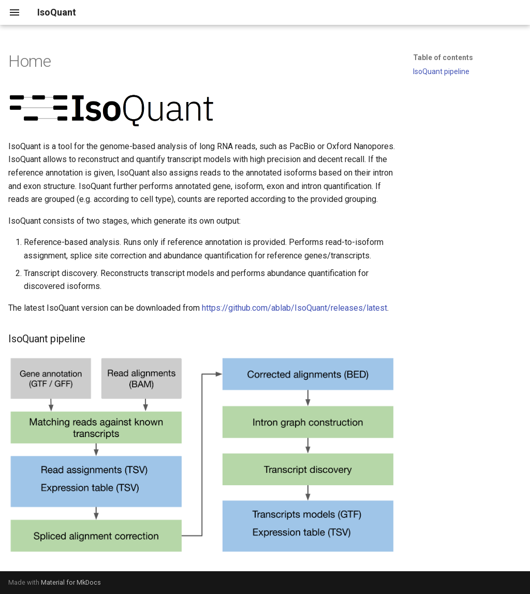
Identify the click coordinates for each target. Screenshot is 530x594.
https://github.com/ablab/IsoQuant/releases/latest (294, 308)
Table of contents (443, 57)
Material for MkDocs (71, 582)
